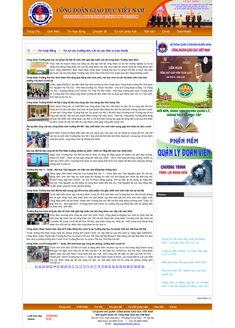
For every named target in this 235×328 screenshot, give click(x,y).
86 (128, 266)
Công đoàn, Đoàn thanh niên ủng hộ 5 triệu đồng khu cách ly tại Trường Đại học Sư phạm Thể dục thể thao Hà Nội (86, 229)
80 (106, 266)
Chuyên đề (115, 306)
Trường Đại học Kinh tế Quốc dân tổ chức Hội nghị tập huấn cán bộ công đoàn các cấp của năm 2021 (79, 211)
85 (124, 266)
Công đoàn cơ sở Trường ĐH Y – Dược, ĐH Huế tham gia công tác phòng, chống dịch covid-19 (76, 243)
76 (91, 266)
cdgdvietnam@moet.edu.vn (126, 324)
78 (98, 266)
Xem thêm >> (204, 298)
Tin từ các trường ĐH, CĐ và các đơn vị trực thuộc (95, 50)
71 (73, 266)
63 (43, 266)
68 (62, 266)
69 (65, 266)
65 (51, 266)
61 (36, 266)
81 (109, 266)
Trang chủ (64, 306)
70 (69, 266)
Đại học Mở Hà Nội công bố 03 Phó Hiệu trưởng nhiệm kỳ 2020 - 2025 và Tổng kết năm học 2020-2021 (79, 151)
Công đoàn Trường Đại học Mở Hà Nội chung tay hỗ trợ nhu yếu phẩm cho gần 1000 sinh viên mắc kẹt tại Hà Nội (85, 190)
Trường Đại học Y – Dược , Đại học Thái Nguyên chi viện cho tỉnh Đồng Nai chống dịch (72, 169)
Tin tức (99, 306)
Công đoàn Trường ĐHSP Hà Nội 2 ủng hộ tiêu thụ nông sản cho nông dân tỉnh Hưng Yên (73, 102)
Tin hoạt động (47, 50)
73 (80, 266)
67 (58, 266)
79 (102, 266)
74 (84, 266)
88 (135, 266)
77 (95, 266)
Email (173, 306)
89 (139, 266)
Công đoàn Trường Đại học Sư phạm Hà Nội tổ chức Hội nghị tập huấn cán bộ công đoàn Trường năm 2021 (82, 60)
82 (113, 266)
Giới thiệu (82, 306)
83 (117, 266)
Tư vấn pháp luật (138, 306)
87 (131, 266)
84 (120, 266)
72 (76, 266)
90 (142, 266)
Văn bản (159, 306)
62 (40, 266)
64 (47, 266)
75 (87, 266)
